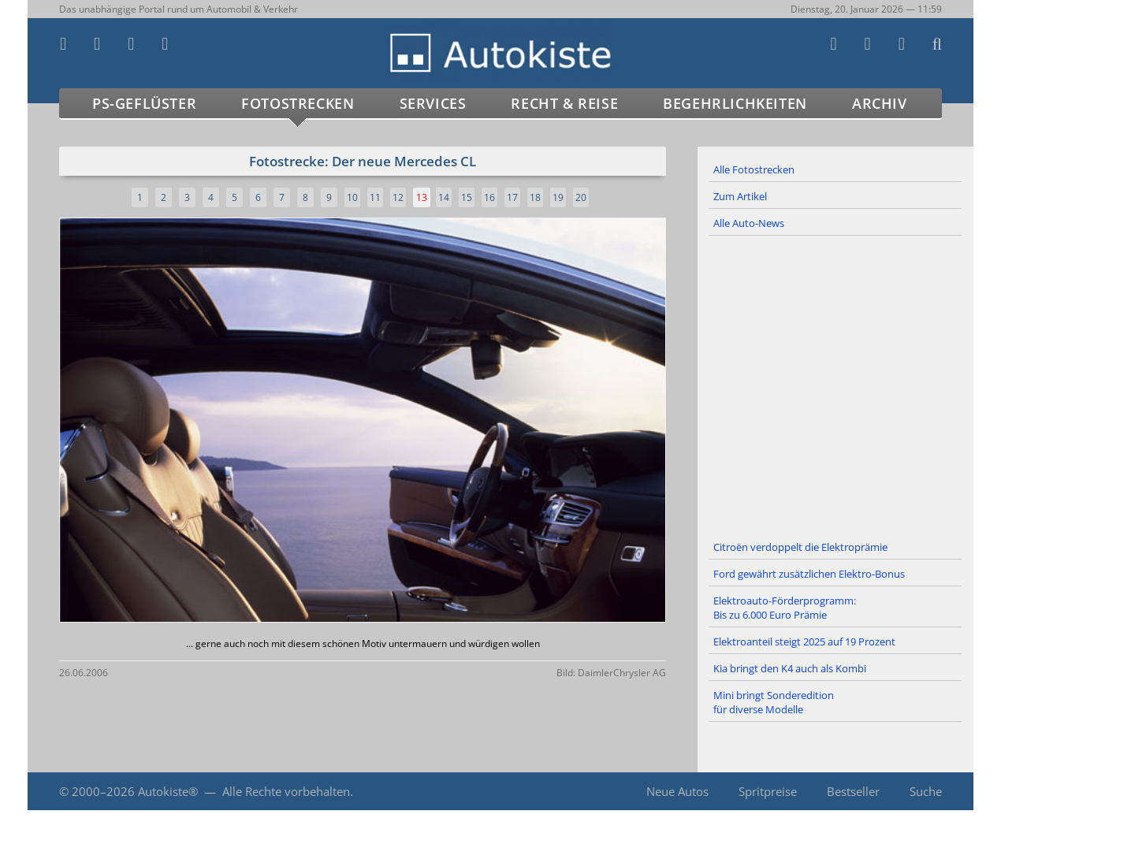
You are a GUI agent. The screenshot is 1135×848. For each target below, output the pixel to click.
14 (443, 197)
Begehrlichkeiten (735, 103)
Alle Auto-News (748, 223)
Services (433, 103)
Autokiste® (168, 791)
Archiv (879, 103)
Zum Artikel (740, 196)
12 (398, 197)
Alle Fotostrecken (753, 169)
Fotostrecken (297, 103)
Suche (926, 791)
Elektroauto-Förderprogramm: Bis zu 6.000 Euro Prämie (784, 607)
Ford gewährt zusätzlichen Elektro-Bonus (809, 574)
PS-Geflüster (144, 103)
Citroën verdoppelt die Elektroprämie (800, 547)
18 (535, 197)
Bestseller (853, 791)
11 (375, 197)
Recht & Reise (564, 103)
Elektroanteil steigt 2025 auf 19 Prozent (804, 641)
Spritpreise (768, 791)
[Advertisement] (835, 385)
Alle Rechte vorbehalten (286, 791)
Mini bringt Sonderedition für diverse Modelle (773, 702)
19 (558, 197)
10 (352, 197)
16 (489, 197)
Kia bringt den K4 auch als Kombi (789, 668)
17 (512, 197)
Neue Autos (677, 791)
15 (466, 197)
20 (580, 197)
